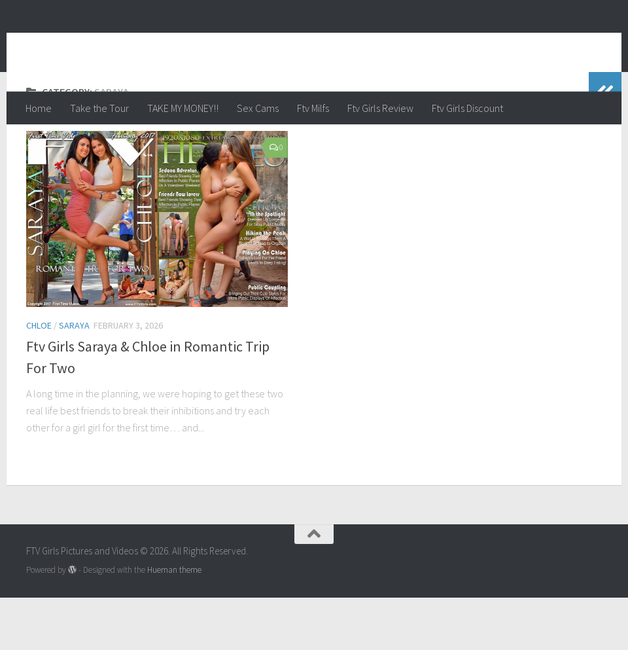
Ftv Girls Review (380, 108)
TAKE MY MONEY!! (182, 108)
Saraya (74, 378)
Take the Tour (99, 108)
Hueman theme (174, 622)
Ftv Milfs (313, 108)
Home (39, 108)
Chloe (39, 378)
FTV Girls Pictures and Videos (194, 45)
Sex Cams (258, 108)
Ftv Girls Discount (467, 108)
